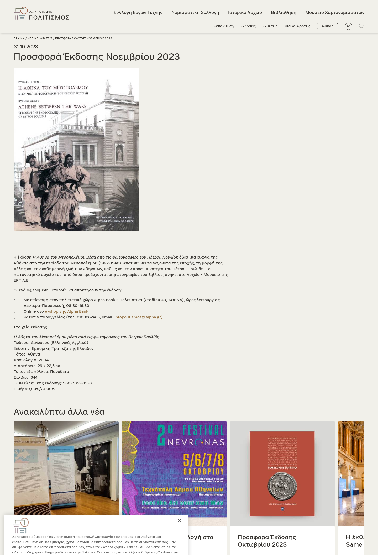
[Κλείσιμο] (179, 527)
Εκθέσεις (269, 26)
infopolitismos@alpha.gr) (138, 317)
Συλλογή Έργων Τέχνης (137, 12)
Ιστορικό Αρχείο (245, 12)
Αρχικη (19, 38)
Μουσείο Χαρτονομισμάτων (334, 12)
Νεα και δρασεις (40, 38)
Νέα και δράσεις (297, 26)
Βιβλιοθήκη (283, 12)
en (349, 26)
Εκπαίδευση (224, 26)
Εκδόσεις (248, 26)
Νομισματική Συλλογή (195, 12)
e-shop (327, 26)
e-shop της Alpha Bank (66, 312)
